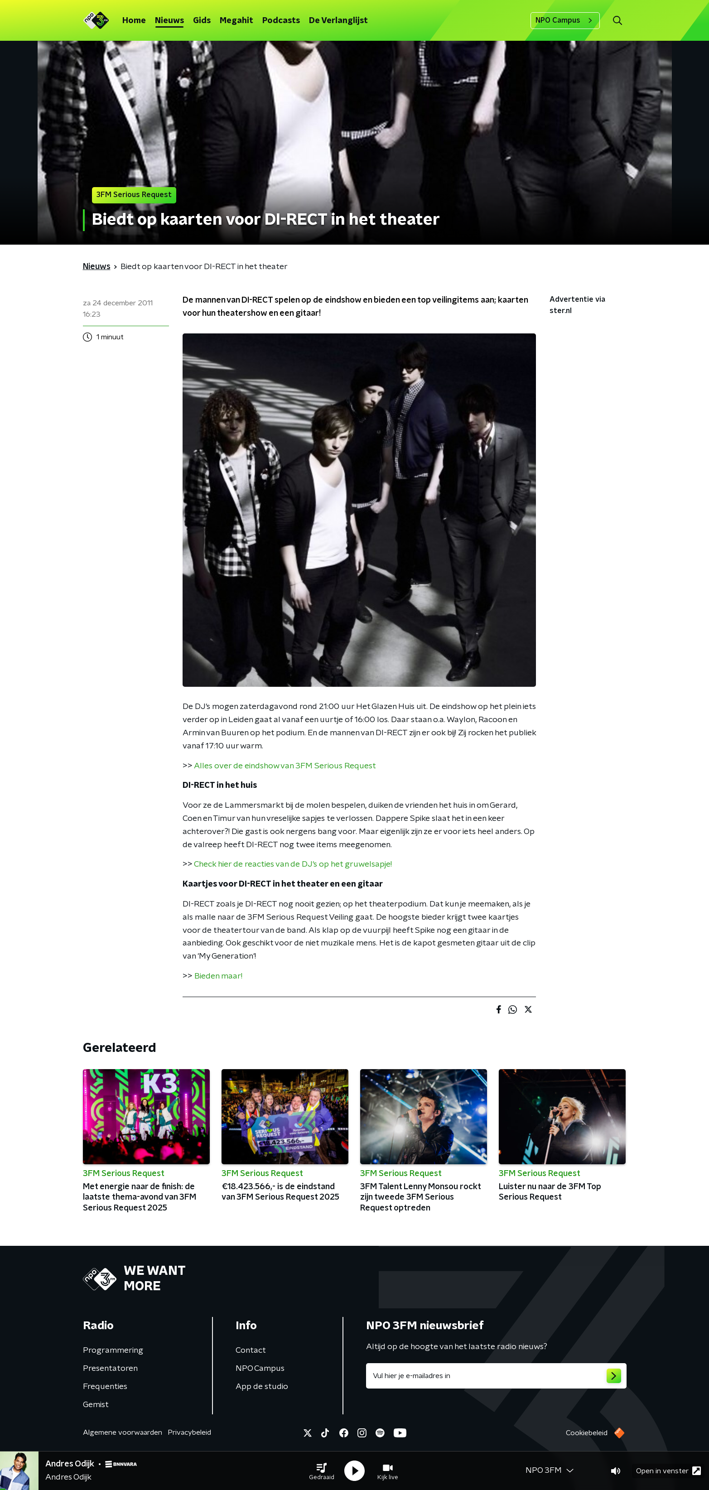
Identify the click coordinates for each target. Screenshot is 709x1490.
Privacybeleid (189, 1432)
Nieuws (169, 21)
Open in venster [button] (668, 1470)
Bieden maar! (218, 976)
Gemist (96, 1405)
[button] (321, 1470)
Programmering (113, 1350)
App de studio (262, 1387)
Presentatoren (110, 1369)
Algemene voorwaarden (122, 1432)
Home (134, 21)
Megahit (236, 21)
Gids (202, 21)
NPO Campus (565, 20)
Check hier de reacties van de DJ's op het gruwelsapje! (293, 864)
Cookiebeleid (587, 1433)
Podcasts (281, 21)
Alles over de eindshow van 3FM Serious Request (285, 766)
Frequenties (105, 1387)
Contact (251, 1350)
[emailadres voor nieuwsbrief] (496, 1376)
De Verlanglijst (338, 21)
